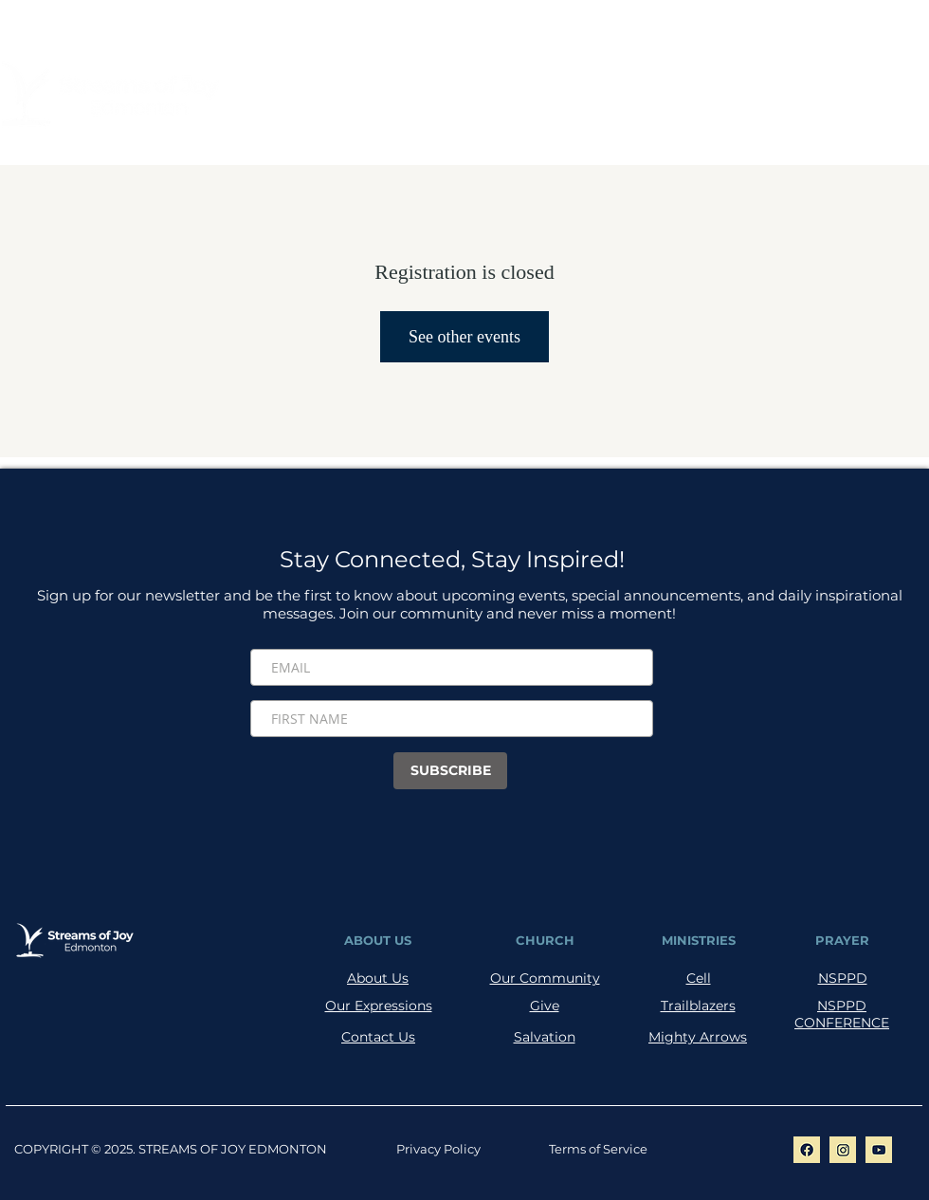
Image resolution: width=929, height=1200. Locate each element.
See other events (464, 336)
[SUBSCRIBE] (450, 770)
